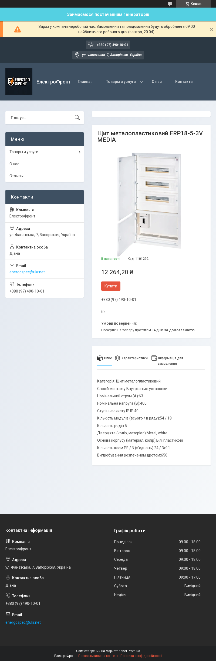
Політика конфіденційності (141, 656)
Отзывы (16, 176)
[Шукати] (77, 117)
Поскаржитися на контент (98, 656)
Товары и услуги (121, 81)
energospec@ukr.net (27, 272)
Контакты (184, 81)
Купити (110, 286)
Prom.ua (134, 651)
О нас (157, 81)
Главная (85, 81)
